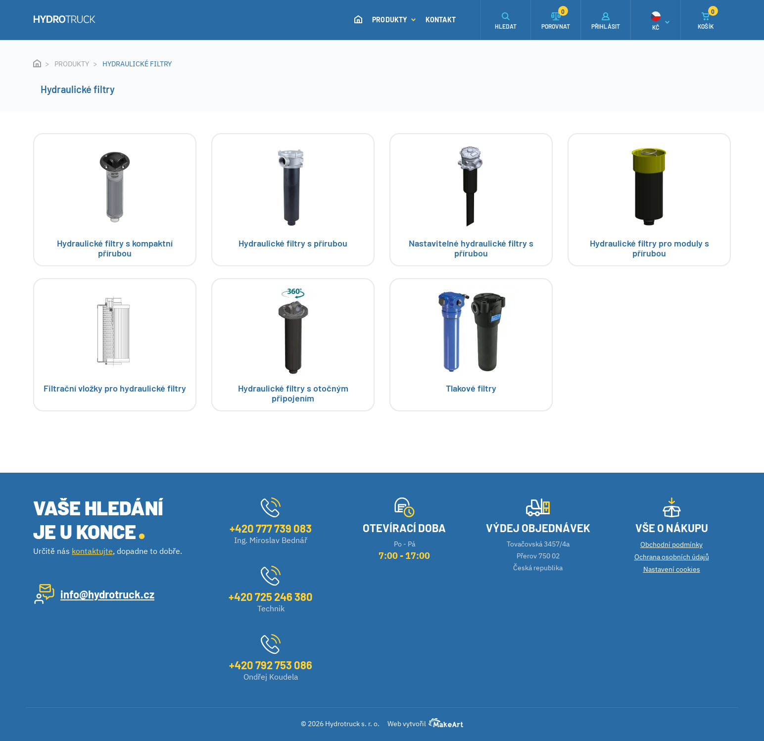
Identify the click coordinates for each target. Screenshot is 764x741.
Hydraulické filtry (137, 63)
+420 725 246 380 (271, 596)
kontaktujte (92, 551)
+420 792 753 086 (270, 665)
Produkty (394, 19)
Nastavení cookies (671, 569)
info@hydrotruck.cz (107, 594)
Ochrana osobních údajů (671, 556)
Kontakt (441, 19)
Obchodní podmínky (671, 544)
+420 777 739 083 (271, 528)
